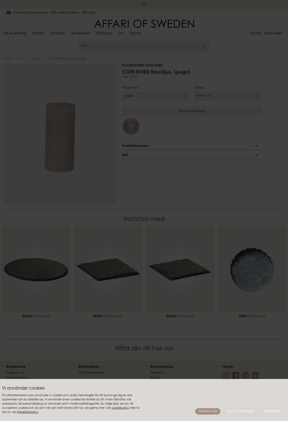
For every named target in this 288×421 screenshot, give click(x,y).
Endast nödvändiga (240, 411)
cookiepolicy (120, 408)
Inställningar (271, 411)
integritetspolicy (27, 412)
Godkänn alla (207, 411)
